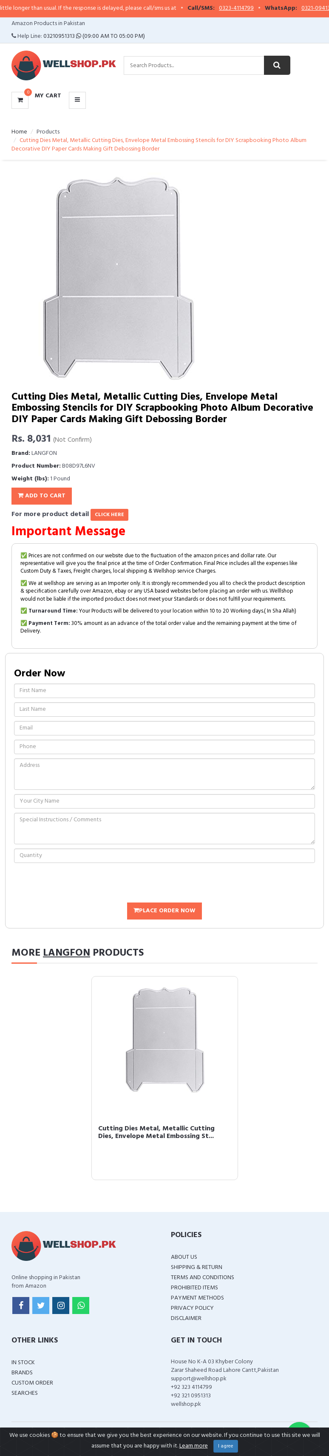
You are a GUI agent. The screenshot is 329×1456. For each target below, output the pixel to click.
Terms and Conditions (202, 1278)
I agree (225, 1446)
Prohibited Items (194, 1288)
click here (109, 515)
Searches (24, 1393)
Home (19, 132)
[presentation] (78, 883)
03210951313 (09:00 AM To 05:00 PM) (94, 36)
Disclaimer (186, 1318)
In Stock (23, 1363)
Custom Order (32, 1383)
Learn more (193, 1446)
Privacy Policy (192, 1308)
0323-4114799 (243, 8)
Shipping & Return (196, 1267)
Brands (22, 1373)
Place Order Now (164, 911)
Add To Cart (41, 496)
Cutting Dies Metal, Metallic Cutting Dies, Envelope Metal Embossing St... (156, 1132)
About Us (184, 1257)
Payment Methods (197, 1298)
